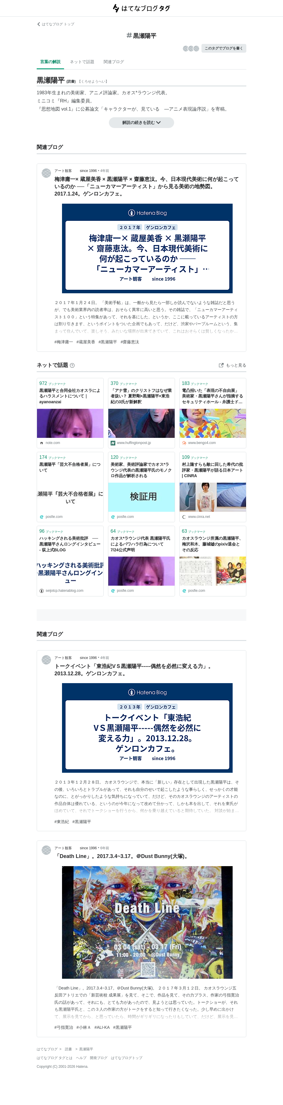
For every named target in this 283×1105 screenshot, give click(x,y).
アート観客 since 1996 (75, 171)
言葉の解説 (50, 61)
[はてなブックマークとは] (72, 365)
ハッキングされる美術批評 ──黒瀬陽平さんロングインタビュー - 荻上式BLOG (69, 544)
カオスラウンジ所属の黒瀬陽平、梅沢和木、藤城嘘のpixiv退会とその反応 (212, 544)
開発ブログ (98, 1058)
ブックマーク (52, 383)
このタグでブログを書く (224, 48)
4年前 (104, 171)
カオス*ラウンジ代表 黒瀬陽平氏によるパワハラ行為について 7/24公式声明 (140, 544)
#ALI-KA (102, 1027)
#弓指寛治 (63, 1027)
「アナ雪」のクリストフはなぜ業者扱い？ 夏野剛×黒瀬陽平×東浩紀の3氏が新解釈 (141, 396)
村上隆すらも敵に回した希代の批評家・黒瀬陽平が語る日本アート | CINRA (212, 470)
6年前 (104, 848)
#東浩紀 (61, 821)
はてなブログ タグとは (54, 1058)
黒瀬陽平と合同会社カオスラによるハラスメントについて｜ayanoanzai (69, 396)
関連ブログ (114, 61)
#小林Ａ (84, 1027)
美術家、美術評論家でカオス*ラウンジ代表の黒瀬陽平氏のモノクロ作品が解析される (141, 470)
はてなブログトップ (126, 1058)
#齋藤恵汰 (130, 342)
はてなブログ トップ (55, 24)
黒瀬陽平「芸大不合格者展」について (69, 467)
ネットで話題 (82, 61)
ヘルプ (81, 1058)
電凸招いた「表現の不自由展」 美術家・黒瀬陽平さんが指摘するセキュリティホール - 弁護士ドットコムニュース (212, 396)
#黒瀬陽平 (108, 342)
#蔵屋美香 (86, 342)
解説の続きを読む (141, 122)
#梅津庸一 (63, 342)
